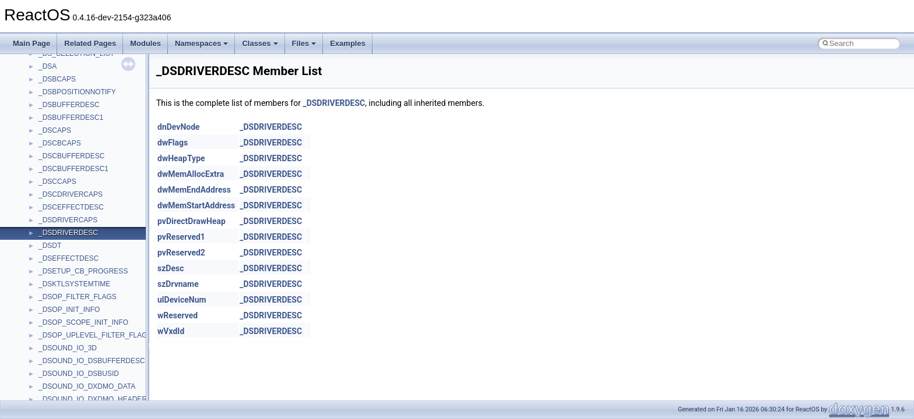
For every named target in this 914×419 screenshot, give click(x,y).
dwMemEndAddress (194, 189)
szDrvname (178, 284)
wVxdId (170, 331)
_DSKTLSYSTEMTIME (74, 284)
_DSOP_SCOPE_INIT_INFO (83, 322)
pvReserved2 (181, 252)
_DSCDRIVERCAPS (70, 194)
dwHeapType (181, 158)
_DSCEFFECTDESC (71, 207)
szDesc (170, 268)
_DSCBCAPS (59, 143)
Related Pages (90, 43)
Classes (259, 43)
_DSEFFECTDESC (68, 258)
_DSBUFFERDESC (69, 105)
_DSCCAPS (57, 181)
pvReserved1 (181, 237)
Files (304, 43)
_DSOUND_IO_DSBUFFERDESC (91, 361)
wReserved (177, 315)
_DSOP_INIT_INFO (69, 310)
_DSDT (49, 246)
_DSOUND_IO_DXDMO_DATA (86, 386)
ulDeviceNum (181, 299)
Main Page (31, 43)
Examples (347, 43)
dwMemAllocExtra (190, 174)
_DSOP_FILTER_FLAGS (77, 297)
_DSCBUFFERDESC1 (73, 169)
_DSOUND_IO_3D (67, 348)
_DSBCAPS (57, 79)
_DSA (47, 66)
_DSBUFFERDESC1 (70, 117)
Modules (145, 43)
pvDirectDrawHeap (191, 221)
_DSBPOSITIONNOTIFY (77, 92)
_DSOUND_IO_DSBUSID (78, 374)
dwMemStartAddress (196, 205)
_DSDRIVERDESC (68, 233)
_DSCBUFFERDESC (71, 156)
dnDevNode (178, 127)
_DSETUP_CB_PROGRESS (83, 271)
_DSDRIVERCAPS (67, 220)
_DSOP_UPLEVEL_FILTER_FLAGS (95, 335)
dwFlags (172, 142)
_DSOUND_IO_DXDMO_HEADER (92, 399)
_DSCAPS (54, 130)
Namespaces (201, 43)
